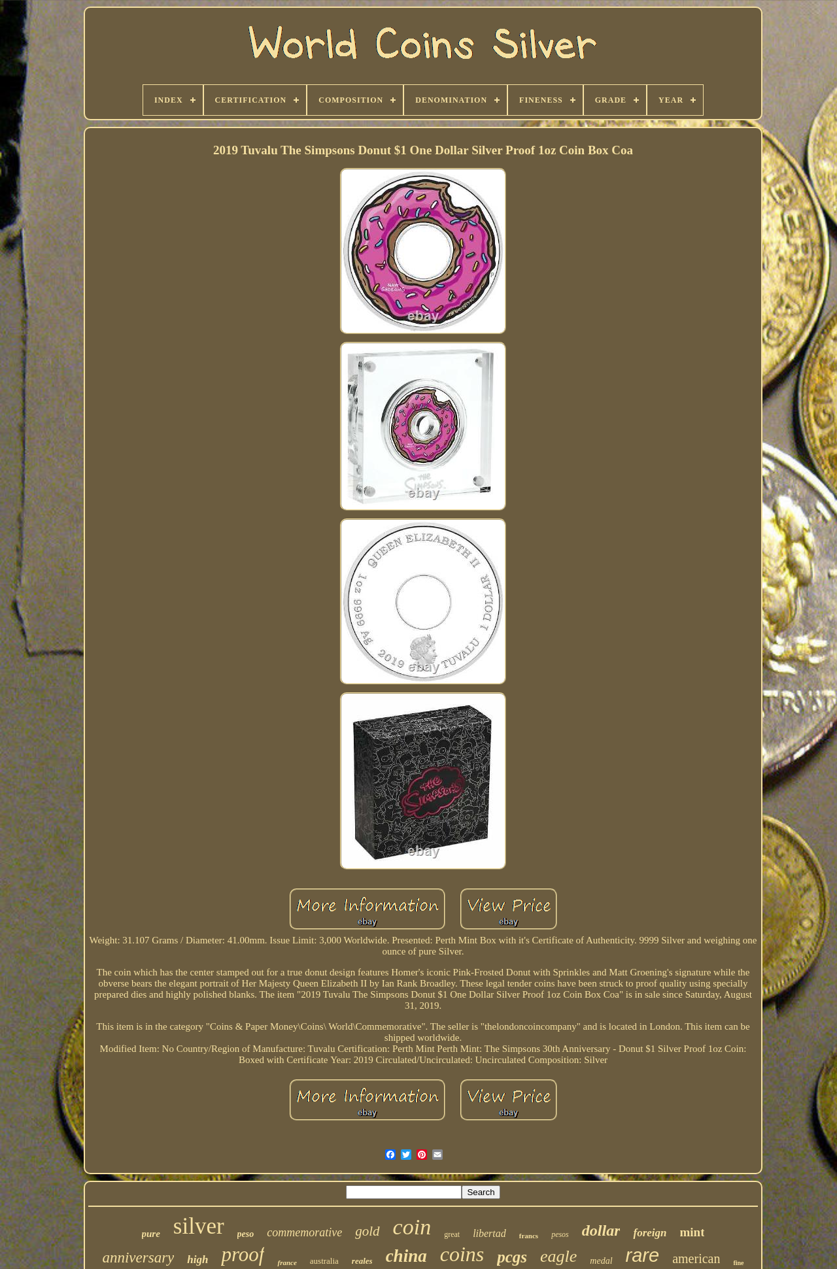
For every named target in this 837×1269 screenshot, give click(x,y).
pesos (560, 1234)
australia (324, 1261)
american (696, 1258)
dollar (601, 1230)
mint (691, 1232)
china (406, 1256)
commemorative (304, 1232)
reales (362, 1261)
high (197, 1259)
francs (528, 1236)
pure (151, 1233)
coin (412, 1227)
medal (601, 1261)
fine (738, 1262)
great (452, 1234)
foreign (649, 1233)
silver (198, 1226)
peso (245, 1234)
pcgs (512, 1257)
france (286, 1262)
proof (242, 1254)
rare (643, 1255)
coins (462, 1254)
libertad (489, 1233)
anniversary (138, 1257)
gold (367, 1231)
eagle (558, 1256)
